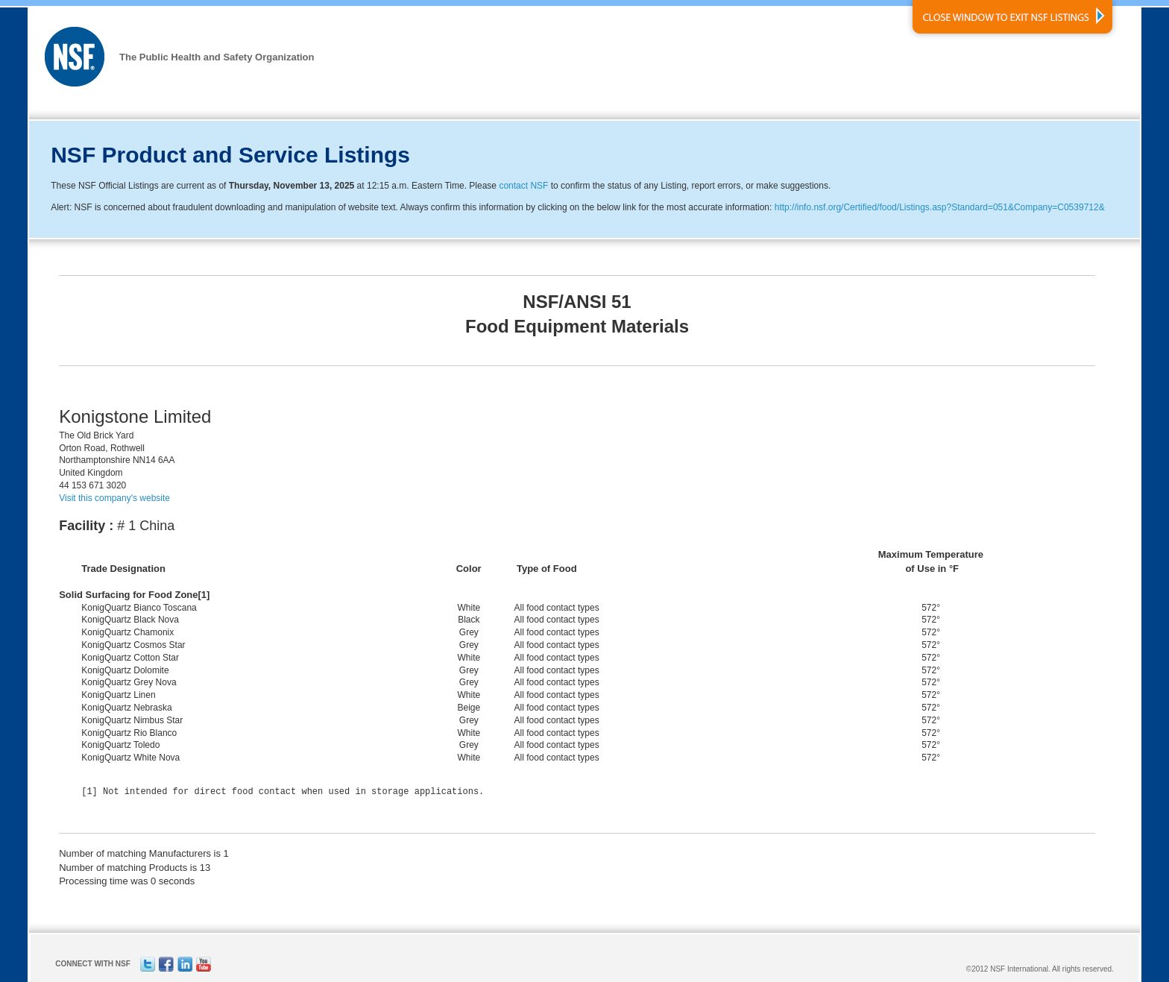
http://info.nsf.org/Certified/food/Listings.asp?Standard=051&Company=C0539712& (940, 207)
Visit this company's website (114, 498)
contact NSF (523, 185)
